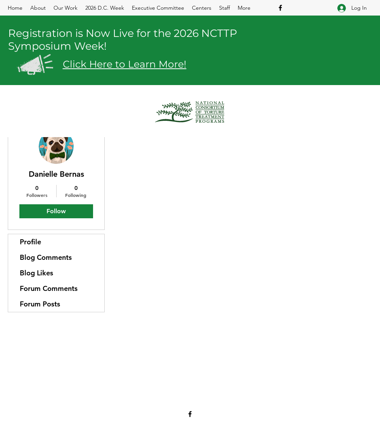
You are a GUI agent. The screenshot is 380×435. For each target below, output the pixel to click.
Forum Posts (40, 303)
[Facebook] (280, 8)
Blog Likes (36, 272)
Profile (30, 241)
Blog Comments (46, 257)
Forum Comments (49, 288)
